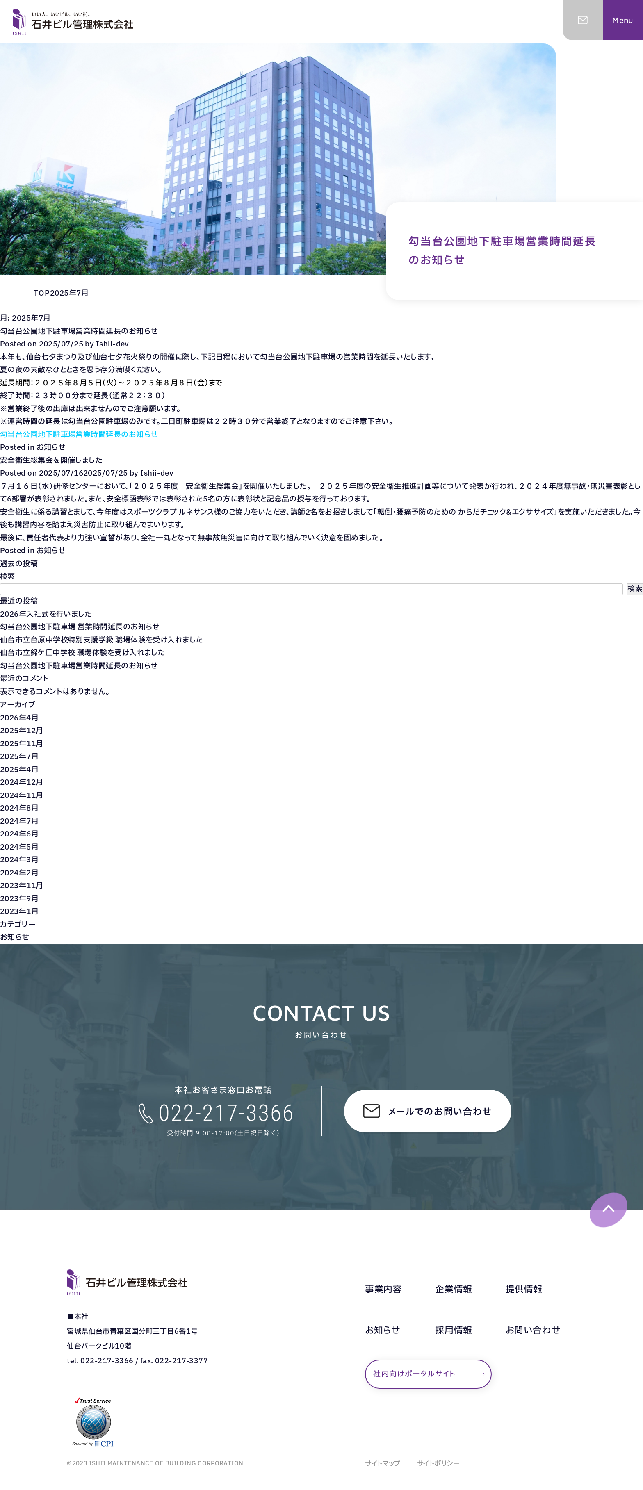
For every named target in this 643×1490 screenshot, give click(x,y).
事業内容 (383, 1290)
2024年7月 (19, 821)
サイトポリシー (438, 1464)
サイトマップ (382, 1464)
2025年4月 (19, 769)
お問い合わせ (533, 1331)
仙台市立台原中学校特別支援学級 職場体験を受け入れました (101, 640)
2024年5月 (19, 847)
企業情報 (453, 1290)
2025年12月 (21, 730)
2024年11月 (21, 795)
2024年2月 (19, 873)
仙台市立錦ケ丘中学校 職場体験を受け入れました (82, 652)
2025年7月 (19, 756)
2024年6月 (19, 834)
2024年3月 (19, 860)
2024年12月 (21, 782)
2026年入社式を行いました (46, 614)
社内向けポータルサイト (414, 1374)
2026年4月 (19, 718)
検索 (7, 576)
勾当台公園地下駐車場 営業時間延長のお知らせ (80, 627)
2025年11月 (21, 744)
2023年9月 (19, 898)
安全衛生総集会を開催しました (51, 460)
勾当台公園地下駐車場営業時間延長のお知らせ (79, 331)
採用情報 (453, 1331)
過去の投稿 (19, 564)
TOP (42, 293)
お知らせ (51, 447)
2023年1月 (19, 911)
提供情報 (524, 1290)
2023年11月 (21, 885)
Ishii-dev (112, 344)
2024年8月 (19, 808)
